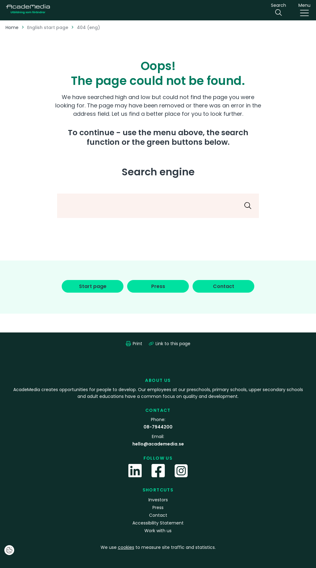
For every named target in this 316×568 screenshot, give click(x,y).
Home (12, 27)
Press (158, 507)
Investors (158, 500)
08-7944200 (158, 427)
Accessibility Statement (158, 523)
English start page (47, 27)
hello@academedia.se (158, 444)
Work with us (158, 531)
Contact (158, 515)
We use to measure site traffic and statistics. (158, 547)
